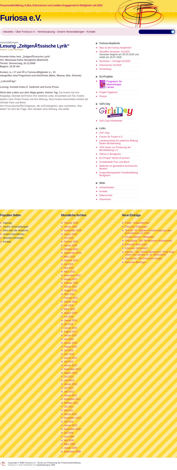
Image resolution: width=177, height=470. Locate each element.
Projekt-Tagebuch (108, 92)
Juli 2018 (68, 324)
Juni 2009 (69, 436)
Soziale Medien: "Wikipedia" (139, 237)
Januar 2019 (70, 320)
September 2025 (72, 230)
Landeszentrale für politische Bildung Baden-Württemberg (118, 142)
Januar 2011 (70, 414)
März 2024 (69, 256)
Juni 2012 (69, 391)
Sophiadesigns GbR (45, 465)
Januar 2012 (70, 395)
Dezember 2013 (72, 369)
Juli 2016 (68, 339)
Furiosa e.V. (20, 17)
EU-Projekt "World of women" (114, 158)
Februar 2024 (71, 260)
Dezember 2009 (72, 429)
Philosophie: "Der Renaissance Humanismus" (149, 240)
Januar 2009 (70, 448)
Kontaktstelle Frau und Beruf (114, 162)
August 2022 (70, 279)
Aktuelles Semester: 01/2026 (114, 51)
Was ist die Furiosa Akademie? (115, 47)
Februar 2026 (71, 223)
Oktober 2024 (71, 249)
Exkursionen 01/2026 (110, 65)
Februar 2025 (71, 241)
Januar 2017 (70, 335)
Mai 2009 (69, 440)
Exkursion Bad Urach (136, 244)
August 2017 (70, 331)
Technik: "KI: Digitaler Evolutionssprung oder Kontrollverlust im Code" (148, 232)
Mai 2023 (69, 268)
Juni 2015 (69, 354)
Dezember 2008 (72, 451)
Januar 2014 (70, 365)
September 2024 (72, 253)
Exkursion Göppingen (136, 226)
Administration (106, 187)
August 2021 (70, 290)
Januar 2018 (70, 328)
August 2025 (70, 234)
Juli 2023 (68, 264)
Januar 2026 (70, 226)
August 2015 (70, 346)
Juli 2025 (68, 238)
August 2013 (70, 373)
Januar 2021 (70, 301)
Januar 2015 (70, 358)
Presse (103, 96)
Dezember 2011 (72, 399)
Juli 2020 (68, 305)
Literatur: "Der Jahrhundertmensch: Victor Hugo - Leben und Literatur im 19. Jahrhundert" (150, 253)
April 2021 (69, 294)
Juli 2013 (68, 376)
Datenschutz (105, 195)
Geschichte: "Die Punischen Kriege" (143, 258)
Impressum (105, 199)
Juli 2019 (68, 316)
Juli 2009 (68, 433)
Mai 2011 (69, 410)
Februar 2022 (71, 283)
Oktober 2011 (71, 403)
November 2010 (72, 418)
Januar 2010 (70, 425)
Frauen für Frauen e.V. (111, 136)
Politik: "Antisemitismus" (137, 223)
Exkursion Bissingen (135, 262)
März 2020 (69, 309)
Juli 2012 (68, 388)
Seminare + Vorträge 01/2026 (114, 61)
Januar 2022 (70, 286)
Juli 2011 (68, 406)
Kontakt (103, 191)
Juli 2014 (68, 361)
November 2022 (72, 275)
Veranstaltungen (9, 42)
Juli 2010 (68, 421)
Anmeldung (105, 69)
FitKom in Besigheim (110, 154)
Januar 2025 (70, 245)
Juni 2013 (69, 380)
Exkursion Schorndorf (136, 248)
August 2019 (70, 313)
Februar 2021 (71, 298)
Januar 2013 (70, 384)
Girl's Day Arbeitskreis (110, 120)
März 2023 (69, 271)
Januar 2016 (70, 343)
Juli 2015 (68, 350)
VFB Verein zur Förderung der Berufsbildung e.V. (115, 149)
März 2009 (69, 444)
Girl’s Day (104, 132)
